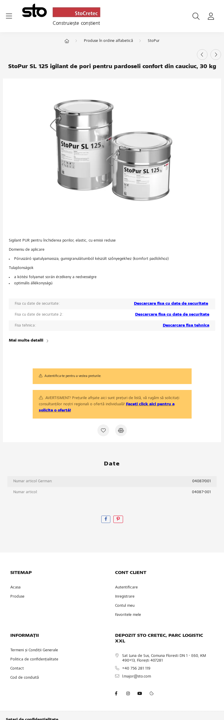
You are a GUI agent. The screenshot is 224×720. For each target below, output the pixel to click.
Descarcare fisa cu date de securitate (171, 304)
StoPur (154, 41)
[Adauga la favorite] (103, 430)
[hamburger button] (9, 16)
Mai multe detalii (26, 341)
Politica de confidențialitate (34, 659)
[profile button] (211, 16)
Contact (17, 669)
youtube (140, 693)
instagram (128, 693)
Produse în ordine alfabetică (108, 41)
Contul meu (125, 606)
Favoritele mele (128, 615)
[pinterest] (118, 519)
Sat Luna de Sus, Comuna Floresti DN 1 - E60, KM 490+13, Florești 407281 (164, 658)
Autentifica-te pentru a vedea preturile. (72, 376)
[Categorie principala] (66, 42)
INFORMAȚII (24, 635)
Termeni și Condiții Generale (34, 650)
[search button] (196, 16)
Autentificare (126, 587)
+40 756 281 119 (136, 669)
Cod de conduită (24, 678)
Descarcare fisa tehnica (186, 326)
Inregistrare (125, 597)
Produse (17, 597)
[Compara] (121, 430)
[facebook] (105, 519)
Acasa (15, 587)
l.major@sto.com (136, 677)
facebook (116, 693)
